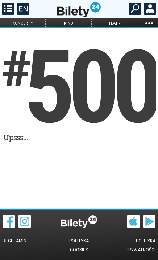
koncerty (22, 23)
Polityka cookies (79, 245)
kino (68, 23)
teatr (114, 23)
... (149, 23)
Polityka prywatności (140, 245)
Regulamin (14, 240)
